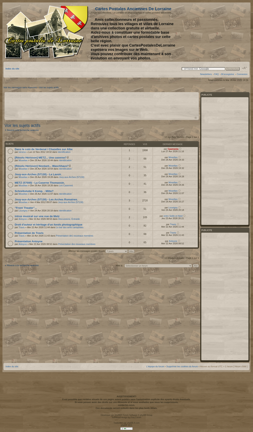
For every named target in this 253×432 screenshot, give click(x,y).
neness (22, 152)
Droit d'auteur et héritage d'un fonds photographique (48, 224)
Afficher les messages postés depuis (101, 251)
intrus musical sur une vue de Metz (37, 216)
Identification (64, 152)
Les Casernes (66, 185)
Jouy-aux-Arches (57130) (71, 177)
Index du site (12, 68)
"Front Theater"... (26, 207)
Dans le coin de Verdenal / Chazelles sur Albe (44, 149)
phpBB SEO (126, 425)
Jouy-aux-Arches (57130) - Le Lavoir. (38, 174)
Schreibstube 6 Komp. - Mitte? (34, 191)
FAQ (216, 74)
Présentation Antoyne (29, 241)
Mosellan (23, 160)
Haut (196, 118)
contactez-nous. (126, 405)
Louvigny (23, 210)
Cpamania (173, 149)
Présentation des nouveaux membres (74, 235)
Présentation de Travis (29, 232)
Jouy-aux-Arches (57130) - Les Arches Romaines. (46, 199)
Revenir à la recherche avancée (23, 130)
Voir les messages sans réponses (20, 87)
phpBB (117, 415)
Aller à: (119, 265)
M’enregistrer (227, 74)
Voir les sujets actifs (49, 87)
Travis (22, 227)
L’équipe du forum (155, 366)
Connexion (242, 74)
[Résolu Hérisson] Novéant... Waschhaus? (42, 165)
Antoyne (23, 219)
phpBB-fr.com (133, 423)
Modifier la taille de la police (244, 68)
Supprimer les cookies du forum (182, 366)
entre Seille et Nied (172, 216)
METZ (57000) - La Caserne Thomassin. (40, 182)
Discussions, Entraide (69, 219)
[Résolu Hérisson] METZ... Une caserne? (41, 157)
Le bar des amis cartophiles (70, 227)
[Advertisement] (215, 32)
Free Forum (136, 417)
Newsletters (206, 74)
